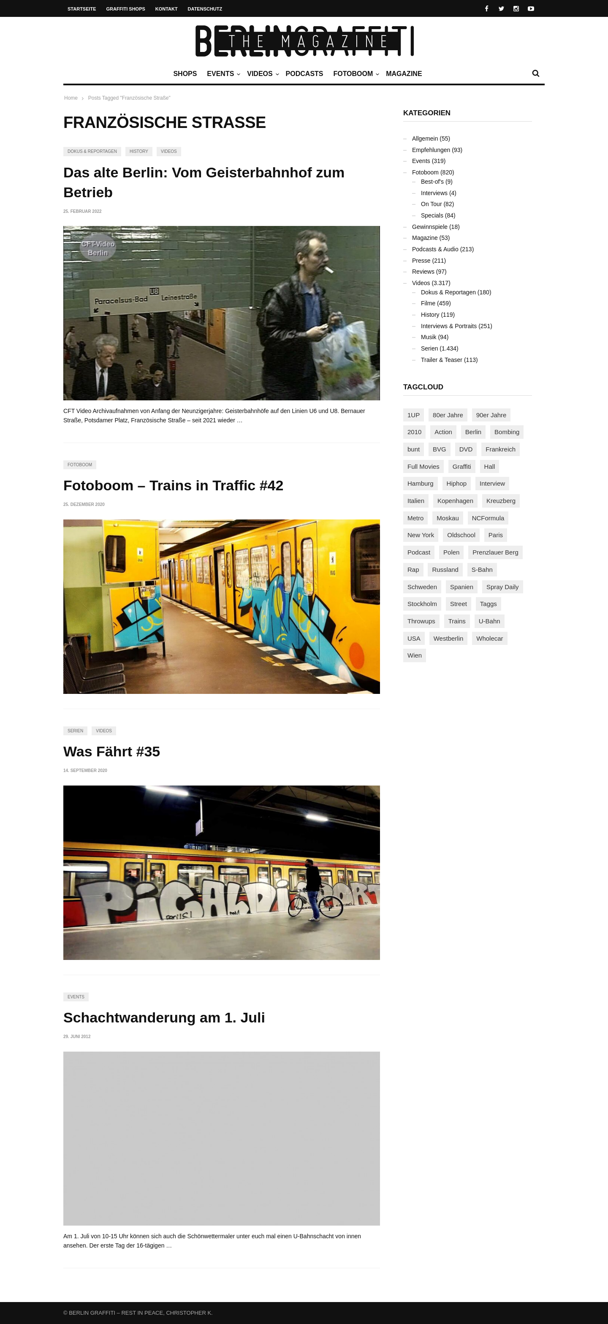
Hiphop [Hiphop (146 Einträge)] (457, 483)
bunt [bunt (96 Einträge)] (413, 449)
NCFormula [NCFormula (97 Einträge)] (488, 518)
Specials (432, 215)
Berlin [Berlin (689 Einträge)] (473, 431)
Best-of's (432, 181)
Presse (421, 260)
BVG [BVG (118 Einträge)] (439, 449)
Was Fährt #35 (111, 751)
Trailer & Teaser (441, 359)
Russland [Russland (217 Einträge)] (445, 569)
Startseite (82, 8)
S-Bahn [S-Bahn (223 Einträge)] (482, 569)
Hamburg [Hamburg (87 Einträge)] (420, 483)
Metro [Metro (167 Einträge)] (415, 518)
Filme (428, 303)
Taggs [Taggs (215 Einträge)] (488, 603)
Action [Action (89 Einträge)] (443, 431)
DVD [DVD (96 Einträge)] (466, 449)
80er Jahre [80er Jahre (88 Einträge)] (448, 415)
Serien (75, 731)
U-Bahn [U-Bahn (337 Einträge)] (489, 621)
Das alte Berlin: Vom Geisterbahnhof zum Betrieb (204, 182)
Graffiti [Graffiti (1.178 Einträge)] (462, 466)
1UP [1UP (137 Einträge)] (413, 415)
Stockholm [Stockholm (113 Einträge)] (422, 603)
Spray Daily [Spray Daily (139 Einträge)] (502, 586)
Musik (429, 337)
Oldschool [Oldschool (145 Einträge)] (461, 534)
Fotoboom (355, 74)
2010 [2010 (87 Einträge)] (414, 431)
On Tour (431, 204)
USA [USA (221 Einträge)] (414, 638)
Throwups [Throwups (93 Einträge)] (421, 621)
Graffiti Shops (125, 8)
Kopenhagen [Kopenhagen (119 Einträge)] (455, 500)
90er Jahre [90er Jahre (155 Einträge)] (491, 415)
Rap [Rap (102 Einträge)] (413, 569)
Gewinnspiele (430, 226)
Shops (185, 73)
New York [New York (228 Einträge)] (420, 534)
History (139, 151)
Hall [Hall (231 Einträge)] (489, 466)
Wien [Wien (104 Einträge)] (414, 655)
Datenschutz (205, 8)
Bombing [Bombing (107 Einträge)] (506, 431)
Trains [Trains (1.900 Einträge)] (457, 621)
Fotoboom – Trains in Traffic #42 (173, 485)
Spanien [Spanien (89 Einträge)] (461, 586)
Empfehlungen (431, 150)
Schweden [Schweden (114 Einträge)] (422, 586)
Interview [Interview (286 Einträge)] (492, 483)
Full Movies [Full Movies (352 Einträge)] (423, 466)
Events (222, 74)
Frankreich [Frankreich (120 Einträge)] (501, 449)
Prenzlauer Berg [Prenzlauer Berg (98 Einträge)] (495, 552)
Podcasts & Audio (435, 249)
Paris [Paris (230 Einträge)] (496, 534)
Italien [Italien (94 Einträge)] (415, 500)
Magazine (404, 73)
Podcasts (304, 73)
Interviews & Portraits (449, 326)
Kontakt (166, 8)
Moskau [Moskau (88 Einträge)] (448, 518)
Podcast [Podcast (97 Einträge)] (418, 552)
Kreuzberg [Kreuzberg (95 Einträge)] (501, 500)
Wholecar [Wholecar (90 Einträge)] (489, 638)
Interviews (434, 193)
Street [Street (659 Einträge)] (458, 603)
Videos (262, 74)
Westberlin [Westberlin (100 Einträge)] (449, 638)
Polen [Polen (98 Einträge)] (451, 552)
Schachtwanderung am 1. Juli (164, 1017)
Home (71, 98)
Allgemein (425, 138)
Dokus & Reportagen (92, 151)
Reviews (423, 271)
